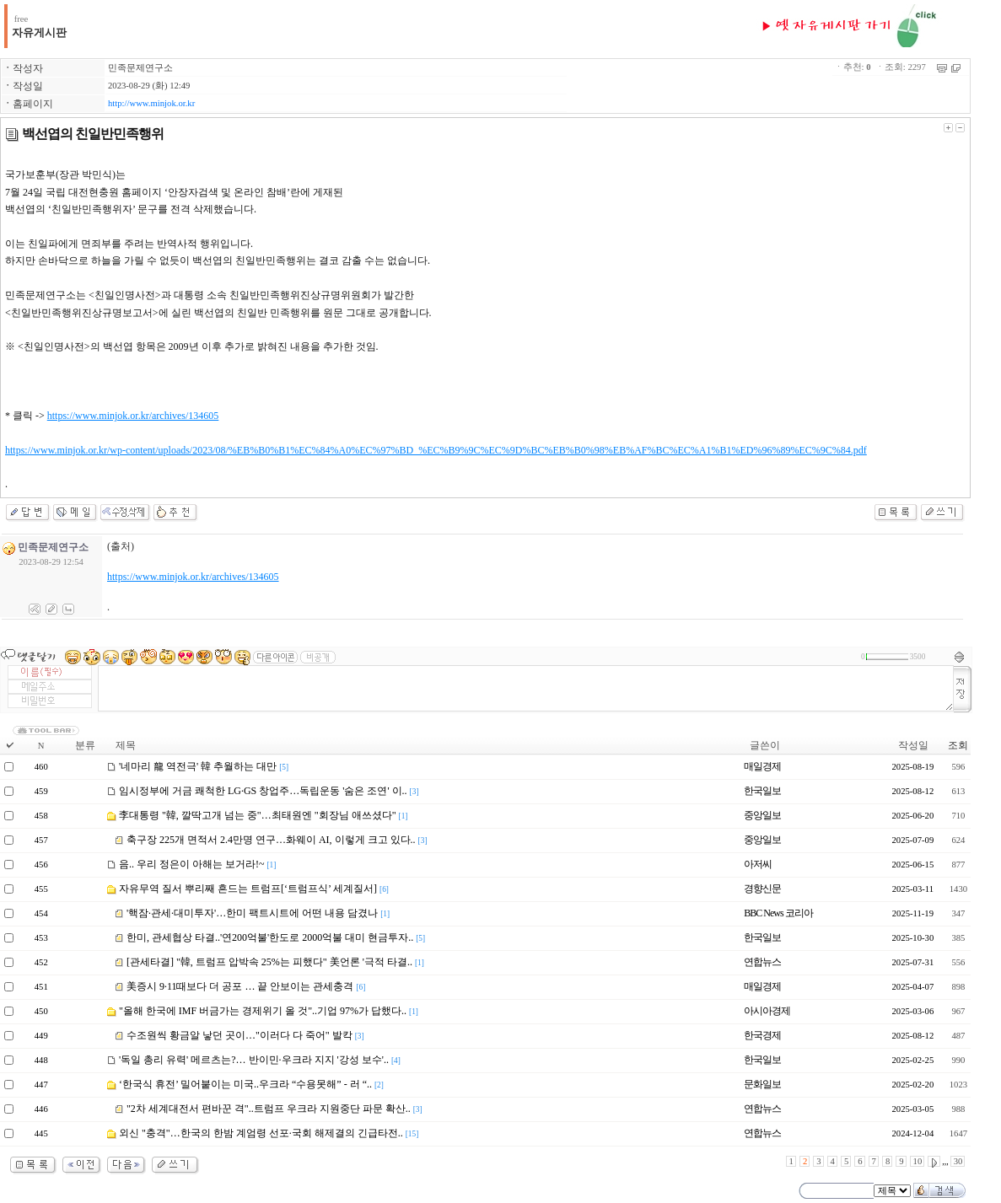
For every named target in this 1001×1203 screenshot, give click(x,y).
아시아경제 (767, 1011)
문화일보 (762, 1084)
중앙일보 (762, 815)
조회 (958, 745)
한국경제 (762, 1035)
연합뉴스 (762, 962)
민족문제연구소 (140, 68)
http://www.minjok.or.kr (151, 103)
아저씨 (758, 864)
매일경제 (762, 766)
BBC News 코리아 (778, 913)
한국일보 (762, 791)
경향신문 (762, 888)
